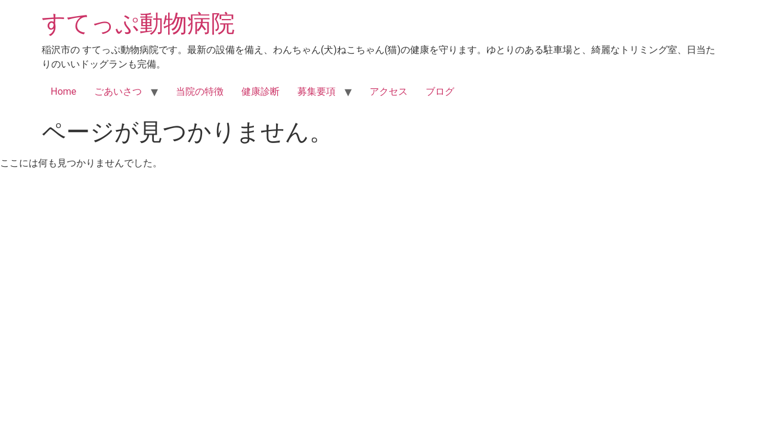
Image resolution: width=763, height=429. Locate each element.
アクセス (389, 91)
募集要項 (316, 91)
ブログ (440, 91)
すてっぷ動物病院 (138, 24)
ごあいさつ (118, 91)
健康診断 (260, 91)
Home (63, 91)
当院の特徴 (200, 91)
